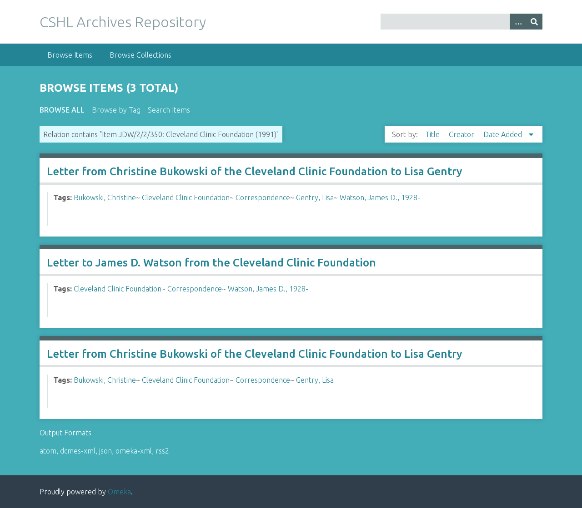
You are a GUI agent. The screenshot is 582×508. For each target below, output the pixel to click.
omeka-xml (133, 451)
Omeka (119, 492)
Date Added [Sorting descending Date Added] (503, 134)
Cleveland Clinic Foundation (186, 197)
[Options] (518, 22)
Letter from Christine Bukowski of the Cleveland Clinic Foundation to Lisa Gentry (254, 171)
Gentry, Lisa (315, 197)
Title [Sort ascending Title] (433, 134)
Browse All (62, 110)
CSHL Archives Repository (123, 22)
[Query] (461, 22)
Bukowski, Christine (105, 197)
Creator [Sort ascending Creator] (462, 134)
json (105, 451)
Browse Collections (140, 55)
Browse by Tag (116, 110)
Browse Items (69, 55)
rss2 (162, 451)
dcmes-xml (77, 451)
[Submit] (534, 22)
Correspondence (263, 197)
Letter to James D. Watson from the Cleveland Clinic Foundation (211, 262)
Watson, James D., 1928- (380, 197)
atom (48, 451)
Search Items (169, 110)
